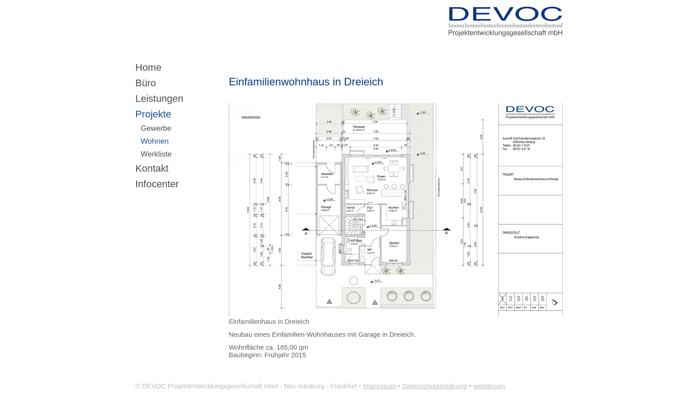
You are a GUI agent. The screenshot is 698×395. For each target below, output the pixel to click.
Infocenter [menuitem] (157, 183)
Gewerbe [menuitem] (156, 128)
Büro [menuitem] (145, 83)
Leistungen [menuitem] (159, 98)
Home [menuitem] (148, 67)
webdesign (489, 386)
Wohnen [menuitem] (155, 141)
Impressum (379, 386)
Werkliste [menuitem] (156, 154)
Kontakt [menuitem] (152, 168)
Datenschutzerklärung (434, 386)
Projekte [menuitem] (153, 114)
